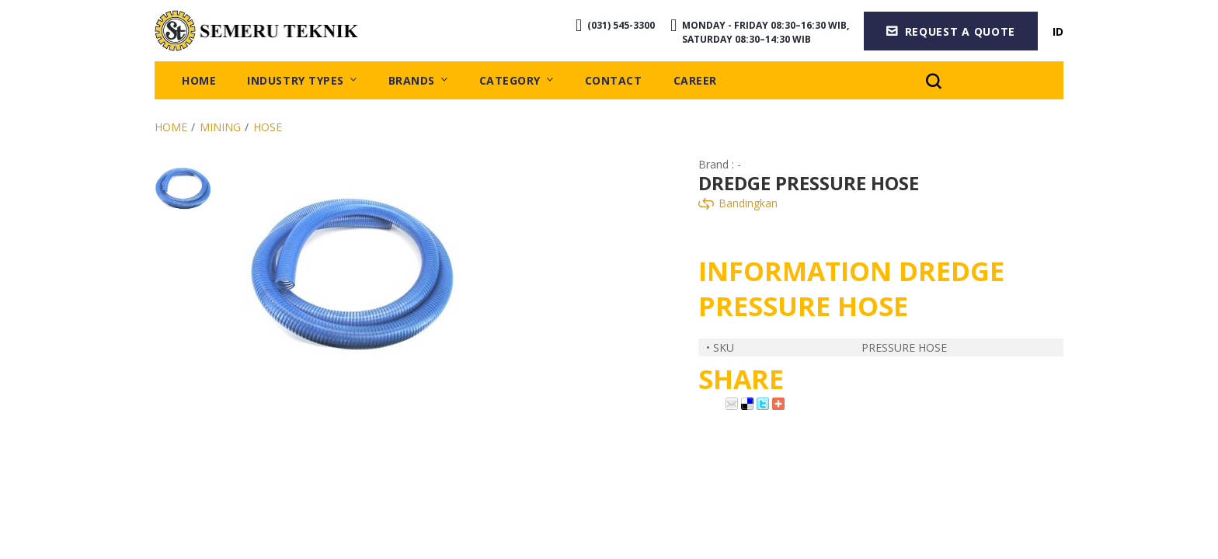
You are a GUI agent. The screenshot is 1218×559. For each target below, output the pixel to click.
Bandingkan (738, 206)
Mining (220, 130)
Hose (267, 130)
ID (1058, 32)
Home (171, 130)
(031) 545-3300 (619, 26)
